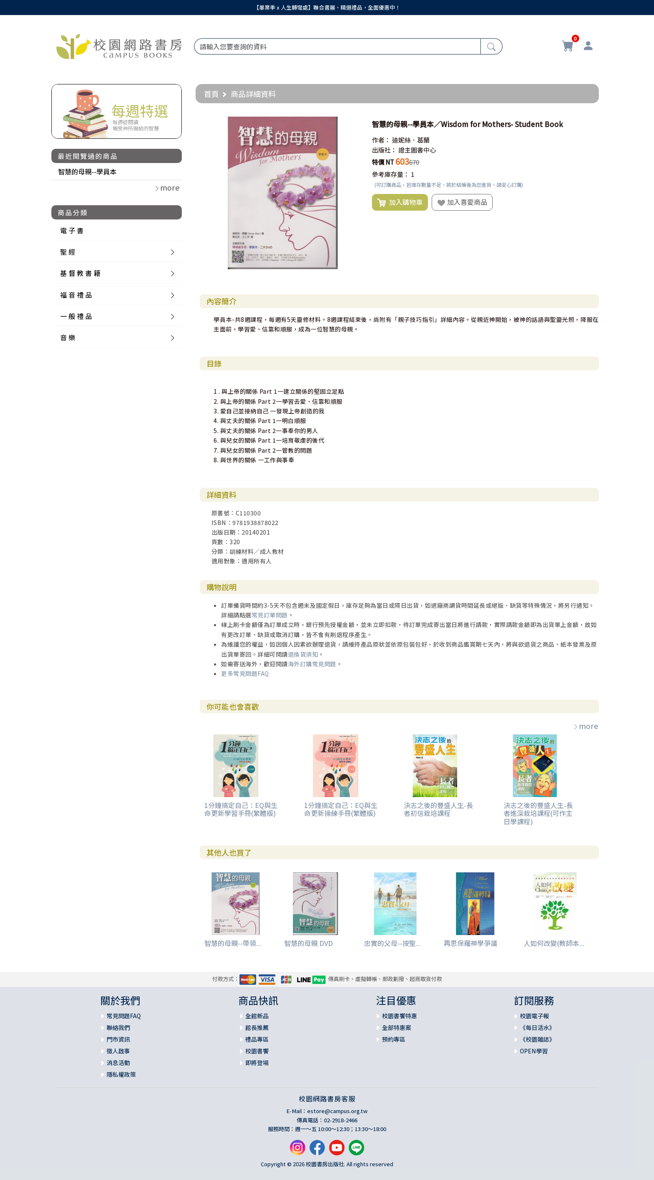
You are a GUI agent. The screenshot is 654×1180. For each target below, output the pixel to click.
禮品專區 (257, 1039)
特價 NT (383, 162)
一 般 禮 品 (76, 316)
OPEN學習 (534, 1051)
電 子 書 (72, 230)
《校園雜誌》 (537, 1039)
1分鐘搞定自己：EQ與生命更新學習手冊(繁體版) (240, 809)
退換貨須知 (303, 654)
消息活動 (118, 1062)
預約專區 (393, 1039)
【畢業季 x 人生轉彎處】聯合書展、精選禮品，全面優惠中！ (327, 7)
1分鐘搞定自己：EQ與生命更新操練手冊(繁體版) (340, 809)
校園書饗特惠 (399, 1016)
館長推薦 (257, 1027)
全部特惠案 (396, 1027)
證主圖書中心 (417, 149)
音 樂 (67, 337)
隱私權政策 (121, 1074)
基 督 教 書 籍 (80, 273)
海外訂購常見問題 (312, 664)
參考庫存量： (391, 174)
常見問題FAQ (124, 1016)
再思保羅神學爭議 (470, 943)
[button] (351, 124)
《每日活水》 (537, 1027)
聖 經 (67, 252)
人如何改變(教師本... (554, 943)
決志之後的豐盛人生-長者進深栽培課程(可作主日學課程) (538, 813)
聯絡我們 (118, 1027)
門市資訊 (118, 1039)
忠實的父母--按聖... (392, 943)
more (585, 725)
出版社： (384, 149)
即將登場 (257, 1062)
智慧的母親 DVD (308, 943)
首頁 (211, 93)
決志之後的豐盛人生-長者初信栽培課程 (438, 809)
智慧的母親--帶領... (232, 943)
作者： (381, 139)
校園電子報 (534, 1016)
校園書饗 (257, 1051)
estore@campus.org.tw (337, 1111)
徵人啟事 (118, 1051)
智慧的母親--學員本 (87, 171)
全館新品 (257, 1016)
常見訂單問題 (270, 615)
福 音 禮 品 (76, 295)
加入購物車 (399, 202)
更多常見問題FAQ (245, 673)
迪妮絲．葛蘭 (411, 139)
